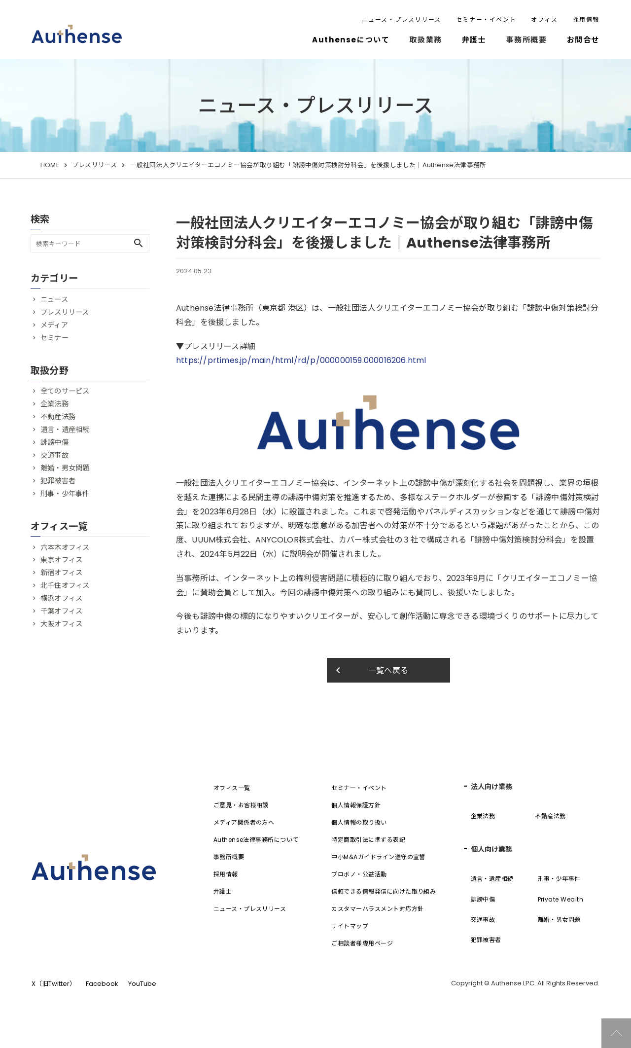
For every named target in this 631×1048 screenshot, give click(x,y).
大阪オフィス (61, 624)
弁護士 (474, 40)
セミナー (54, 338)
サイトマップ (349, 926)
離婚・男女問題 (64, 468)
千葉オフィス (61, 611)
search (138, 243)
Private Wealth (561, 899)
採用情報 (586, 19)
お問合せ (583, 40)
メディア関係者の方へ (244, 822)
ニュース (54, 299)
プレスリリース (94, 165)
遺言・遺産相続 (64, 429)
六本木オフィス (64, 547)
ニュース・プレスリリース (401, 19)
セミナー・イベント (486, 19)
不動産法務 (57, 417)
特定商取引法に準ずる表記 (368, 839)
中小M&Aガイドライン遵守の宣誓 (378, 857)
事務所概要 (228, 857)
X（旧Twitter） (54, 983)
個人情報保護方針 (356, 805)
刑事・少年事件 (64, 494)
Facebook (102, 983)
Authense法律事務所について (256, 839)
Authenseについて (350, 40)
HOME (49, 165)
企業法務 (54, 404)
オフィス (544, 19)
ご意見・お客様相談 (241, 805)
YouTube (142, 983)
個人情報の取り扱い (358, 822)
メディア (54, 325)
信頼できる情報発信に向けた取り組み (383, 891)
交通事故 (54, 455)
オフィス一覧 (231, 788)
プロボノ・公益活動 (358, 874)
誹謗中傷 (54, 442)
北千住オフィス (64, 585)
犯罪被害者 (57, 481)
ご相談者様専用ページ (362, 943)
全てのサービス (64, 391)
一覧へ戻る (370, 670)
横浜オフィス (61, 598)
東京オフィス (61, 560)
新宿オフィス (61, 573)
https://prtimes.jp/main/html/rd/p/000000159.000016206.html (301, 360)
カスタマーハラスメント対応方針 (377, 908)
